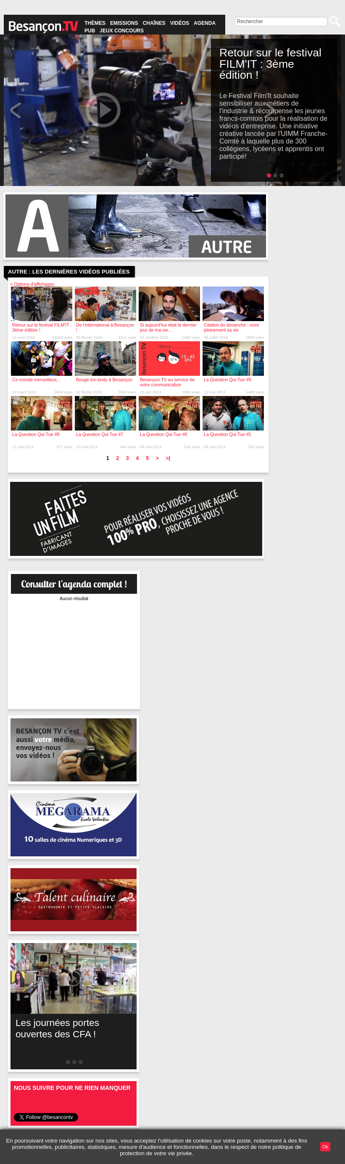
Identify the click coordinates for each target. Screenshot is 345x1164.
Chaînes (154, 23)
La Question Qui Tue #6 (163, 434)
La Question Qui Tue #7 (100, 434)
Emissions (124, 23)
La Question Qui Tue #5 (227, 434)
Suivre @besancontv (106, 1119)
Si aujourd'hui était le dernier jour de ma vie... (168, 327)
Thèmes (94, 23)
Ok (325, 1146)
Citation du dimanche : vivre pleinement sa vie (231, 327)
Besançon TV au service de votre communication (167, 382)
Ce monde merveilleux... (36, 379)
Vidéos (179, 23)
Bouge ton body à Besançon (104, 379)
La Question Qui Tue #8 (36, 434)
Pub (89, 31)
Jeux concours (122, 31)
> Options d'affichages (32, 284)
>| (168, 458)
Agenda (205, 23)
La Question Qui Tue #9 (227, 379)
